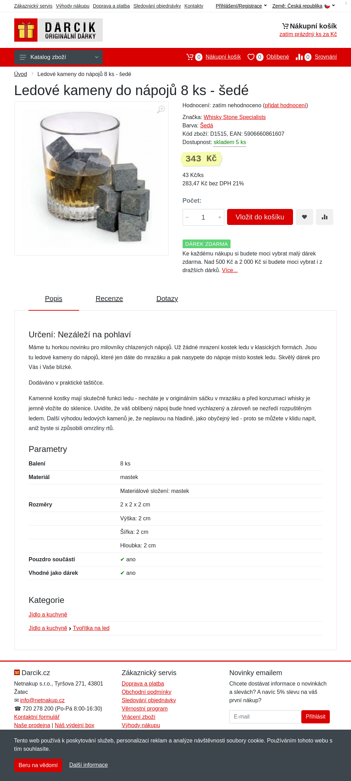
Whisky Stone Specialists (235, 117)
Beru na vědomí (38, 765)
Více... (229, 270)
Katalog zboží (59, 57)
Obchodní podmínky (146, 692)
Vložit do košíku (260, 217)
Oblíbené (265, 57)
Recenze (109, 298)
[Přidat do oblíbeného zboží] (304, 217)
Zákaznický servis (33, 6)
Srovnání (313, 57)
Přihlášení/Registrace (241, 5)
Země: (304, 6)
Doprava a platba (111, 6)
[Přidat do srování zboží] (324, 217)
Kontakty (193, 6)
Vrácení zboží (138, 717)
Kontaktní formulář (37, 717)
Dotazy (167, 298)
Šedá (206, 125)
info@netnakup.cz (42, 700)
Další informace (88, 765)
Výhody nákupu (73, 6)
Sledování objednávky (157, 6)
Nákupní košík (210, 57)
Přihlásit (316, 717)
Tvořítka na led (91, 628)
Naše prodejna (32, 725)
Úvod (20, 74)
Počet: (192, 200)
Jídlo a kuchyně (48, 615)
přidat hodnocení (285, 105)
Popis (53, 298)
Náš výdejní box (74, 725)
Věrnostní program (145, 709)
